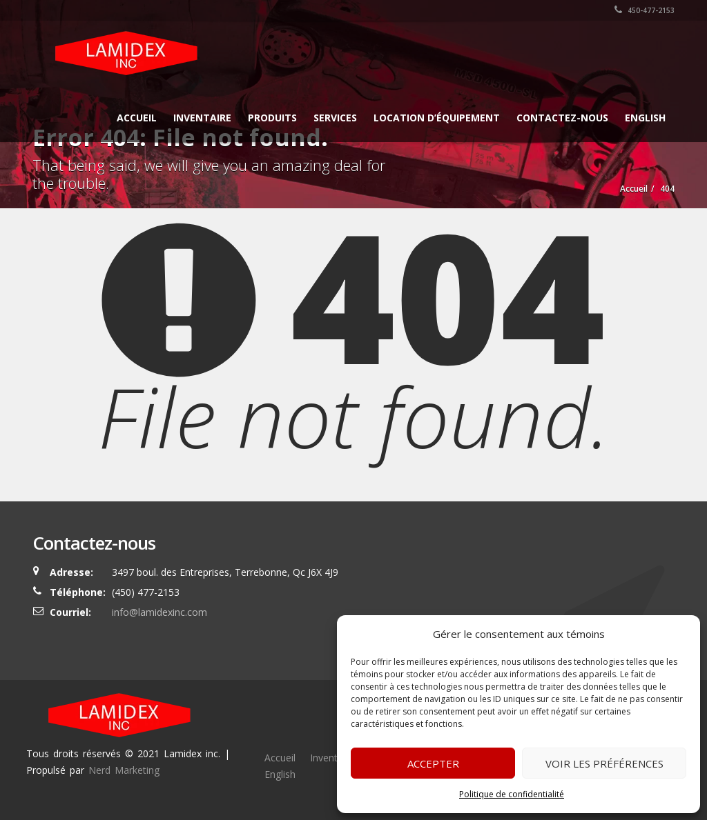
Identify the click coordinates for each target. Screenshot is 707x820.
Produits (272, 117)
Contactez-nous (562, 117)
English (645, 117)
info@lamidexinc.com (159, 612)
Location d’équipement (437, 117)
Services (335, 117)
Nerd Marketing (123, 770)
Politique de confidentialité (511, 794)
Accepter (433, 763)
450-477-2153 (644, 10)
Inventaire (202, 117)
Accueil (137, 117)
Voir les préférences (604, 763)
